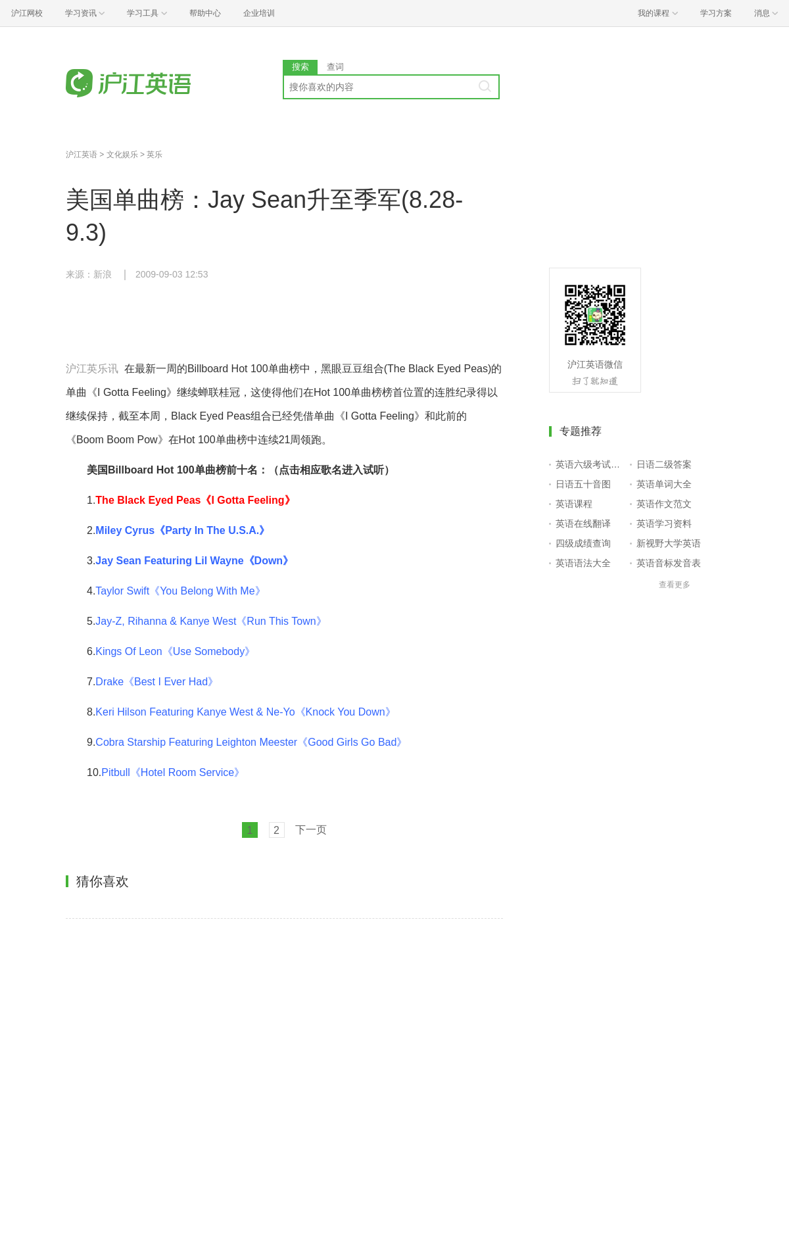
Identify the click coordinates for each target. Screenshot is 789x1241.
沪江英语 (81, 154)
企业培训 (259, 13)
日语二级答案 (664, 464)
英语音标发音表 (668, 563)
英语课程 (574, 504)
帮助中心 (205, 13)
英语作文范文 (664, 504)
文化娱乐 (122, 154)
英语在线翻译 (583, 523)
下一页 (311, 829)
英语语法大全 (583, 563)
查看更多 (674, 584)
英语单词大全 (664, 484)
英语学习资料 (664, 523)
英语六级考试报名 (590, 464)
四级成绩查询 (583, 543)
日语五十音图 (583, 484)
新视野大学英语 (668, 543)
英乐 (154, 154)
